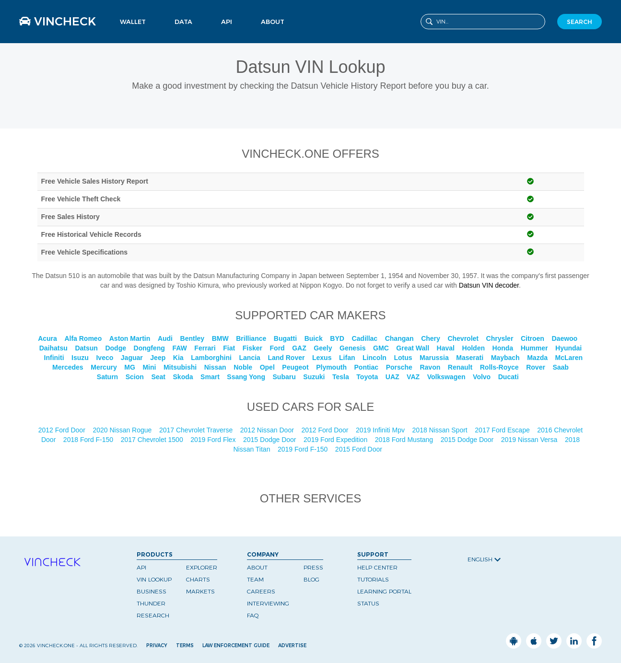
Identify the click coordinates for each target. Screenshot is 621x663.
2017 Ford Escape (503, 430)
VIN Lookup (154, 579)
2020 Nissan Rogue (123, 430)
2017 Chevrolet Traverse (196, 430)
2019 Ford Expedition (336, 439)
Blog (311, 579)
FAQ (253, 615)
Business (151, 591)
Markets (200, 591)
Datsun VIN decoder (489, 285)
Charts (198, 579)
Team (255, 579)
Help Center (377, 567)
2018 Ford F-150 (89, 439)
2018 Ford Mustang (405, 439)
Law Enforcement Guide (235, 645)
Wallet (133, 21)
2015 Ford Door (359, 449)
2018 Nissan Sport (440, 430)
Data (183, 21)
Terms (185, 645)
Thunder (151, 603)
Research (153, 615)
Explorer (201, 567)
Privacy (156, 645)
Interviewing (268, 603)
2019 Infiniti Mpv (381, 430)
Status (368, 603)
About (272, 21)
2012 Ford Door (62, 430)
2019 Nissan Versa (530, 439)
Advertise (292, 645)
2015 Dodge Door (270, 439)
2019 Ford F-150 (303, 449)
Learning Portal (384, 591)
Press (313, 567)
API (226, 21)
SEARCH (579, 21)
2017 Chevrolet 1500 (153, 439)
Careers (261, 591)
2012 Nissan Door (268, 430)
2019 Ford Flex (213, 439)
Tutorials (373, 579)
